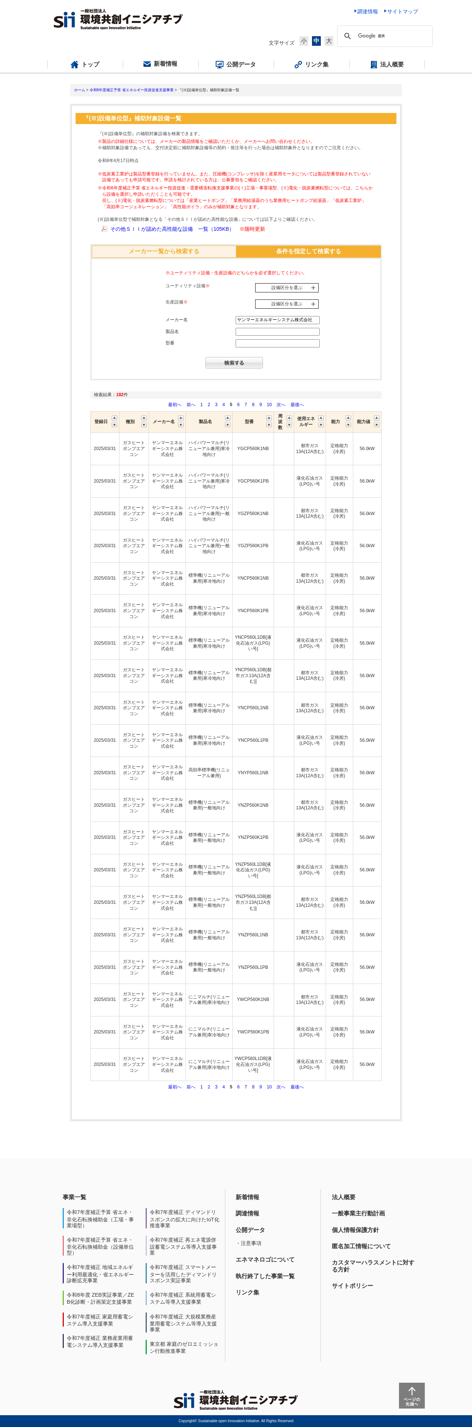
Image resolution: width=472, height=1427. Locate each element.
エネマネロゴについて (265, 1259)
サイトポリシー (352, 1286)
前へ (192, 404)
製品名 (172, 331)
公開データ (250, 1230)
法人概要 (343, 1197)
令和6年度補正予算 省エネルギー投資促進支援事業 (132, 90)
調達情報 (247, 1213)
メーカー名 (177, 319)
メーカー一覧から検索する (164, 251)
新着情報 (247, 1197)
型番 (170, 343)
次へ (281, 404)
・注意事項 (248, 1243)
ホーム (79, 90)
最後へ (297, 404)
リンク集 (247, 1292)
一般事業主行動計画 (358, 1213)
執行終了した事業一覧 (265, 1276)
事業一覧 (74, 1197)
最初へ (175, 404)
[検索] (388, 36)
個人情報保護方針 (355, 1230)
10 (269, 404)
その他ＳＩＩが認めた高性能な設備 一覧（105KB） (172, 229)
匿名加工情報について (361, 1246)
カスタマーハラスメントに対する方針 (373, 1265)
